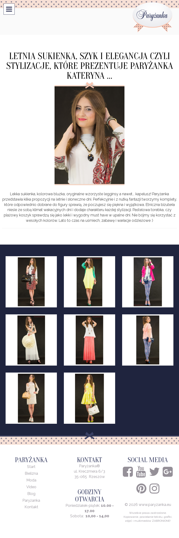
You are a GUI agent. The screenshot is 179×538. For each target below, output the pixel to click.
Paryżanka (31, 500)
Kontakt (31, 507)
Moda (31, 480)
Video (31, 487)
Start (31, 466)
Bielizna (31, 473)
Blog (31, 493)
